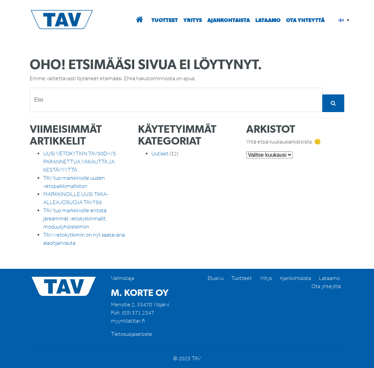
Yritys (192, 20)
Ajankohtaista (228, 20)
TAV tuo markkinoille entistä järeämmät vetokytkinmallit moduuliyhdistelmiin (75, 218)
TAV (65, 20)
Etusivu (216, 278)
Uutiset (159, 153)
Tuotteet (164, 20)
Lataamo (268, 20)
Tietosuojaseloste (131, 334)
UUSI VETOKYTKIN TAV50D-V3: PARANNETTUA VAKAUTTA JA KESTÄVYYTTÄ (80, 161)
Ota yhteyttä (305, 20)
